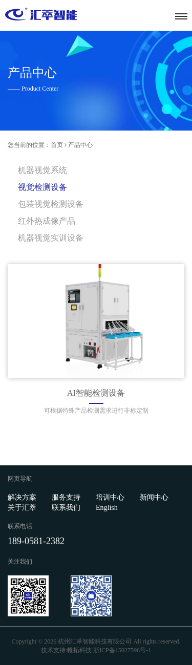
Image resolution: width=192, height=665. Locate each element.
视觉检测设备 (42, 187)
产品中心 (80, 144)
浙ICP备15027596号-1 (122, 650)
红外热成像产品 (46, 221)
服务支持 (66, 497)
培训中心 (110, 497)
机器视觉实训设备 (50, 237)
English (107, 507)
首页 (57, 144)
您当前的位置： (29, 144)
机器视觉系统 (42, 170)
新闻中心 (154, 497)
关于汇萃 (22, 507)
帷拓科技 (79, 650)
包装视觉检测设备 (50, 204)
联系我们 (66, 507)
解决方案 (22, 497)
